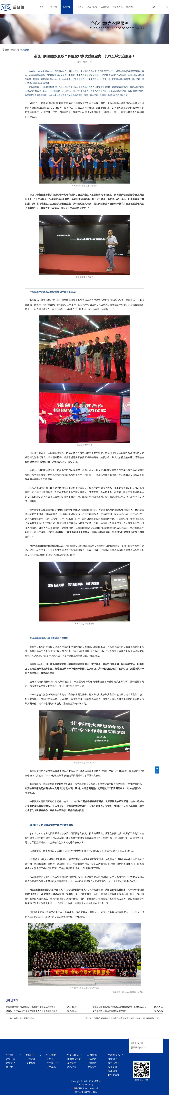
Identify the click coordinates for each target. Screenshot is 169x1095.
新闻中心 (15, 50)
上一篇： (20, 1018)
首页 (42, 7)
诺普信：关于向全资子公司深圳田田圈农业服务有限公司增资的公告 (33, 1011)
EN (154, 7)
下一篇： (126, 1018)
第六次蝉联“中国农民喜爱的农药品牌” (109, 1011)
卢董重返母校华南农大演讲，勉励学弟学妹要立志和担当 (30, 1007)
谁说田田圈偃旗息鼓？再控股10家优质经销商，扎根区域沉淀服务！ (120, 1007)
